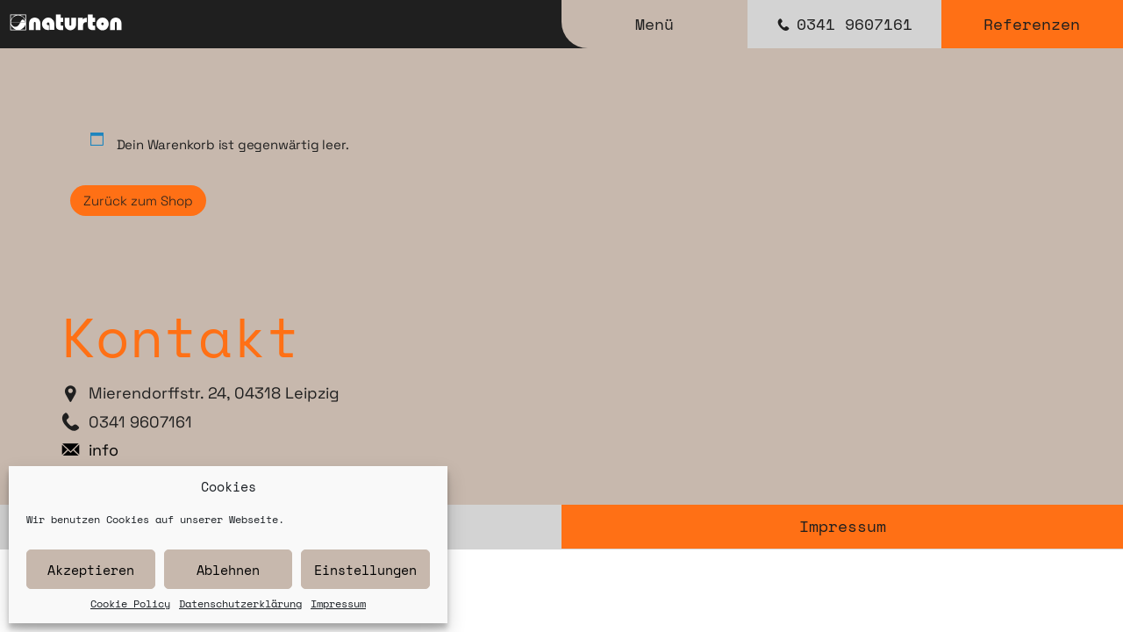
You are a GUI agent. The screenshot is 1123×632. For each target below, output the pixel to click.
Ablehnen (228, 569)
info (103, 450)
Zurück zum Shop (138, 200)
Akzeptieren (90, 569)
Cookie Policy (130, 604)
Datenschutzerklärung (240, 604)
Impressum (338, 604)
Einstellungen (365, 569)
